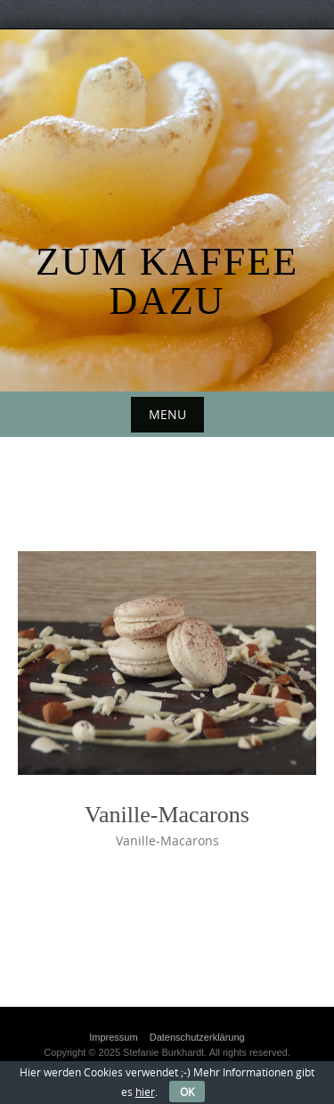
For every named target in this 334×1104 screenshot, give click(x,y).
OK (187, 1091)
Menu (167, 414)
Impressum (113, 1037)
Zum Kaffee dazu (167, 281)
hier (145, 1091)
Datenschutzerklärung (197, 1037)
